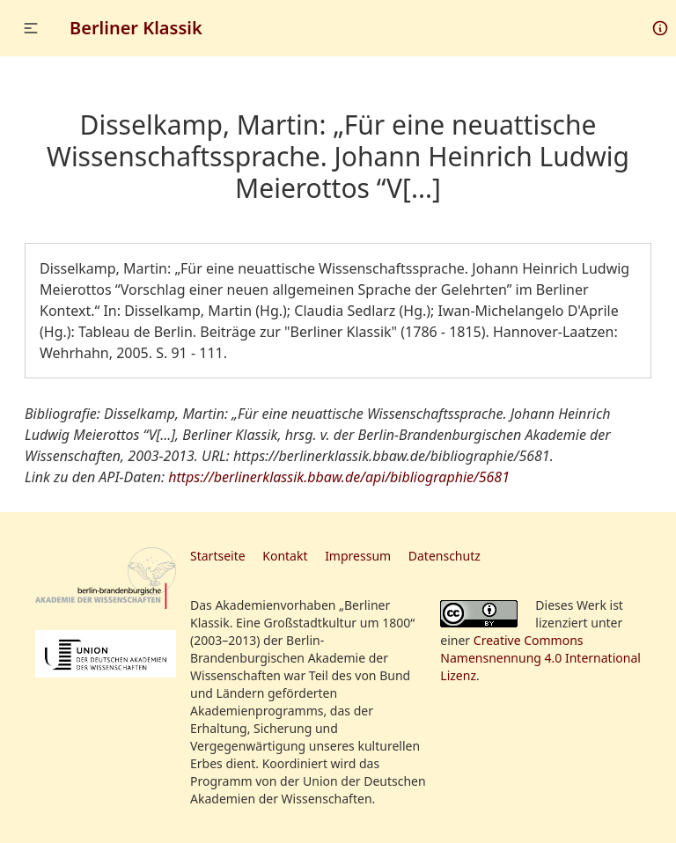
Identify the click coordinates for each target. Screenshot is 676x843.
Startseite (218, 555)
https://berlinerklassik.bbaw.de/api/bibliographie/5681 (339, 477)
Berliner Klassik (136, 28)
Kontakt (284, 555)
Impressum (358, 555)
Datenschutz (444, 555)
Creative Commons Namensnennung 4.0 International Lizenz (540, 658)
